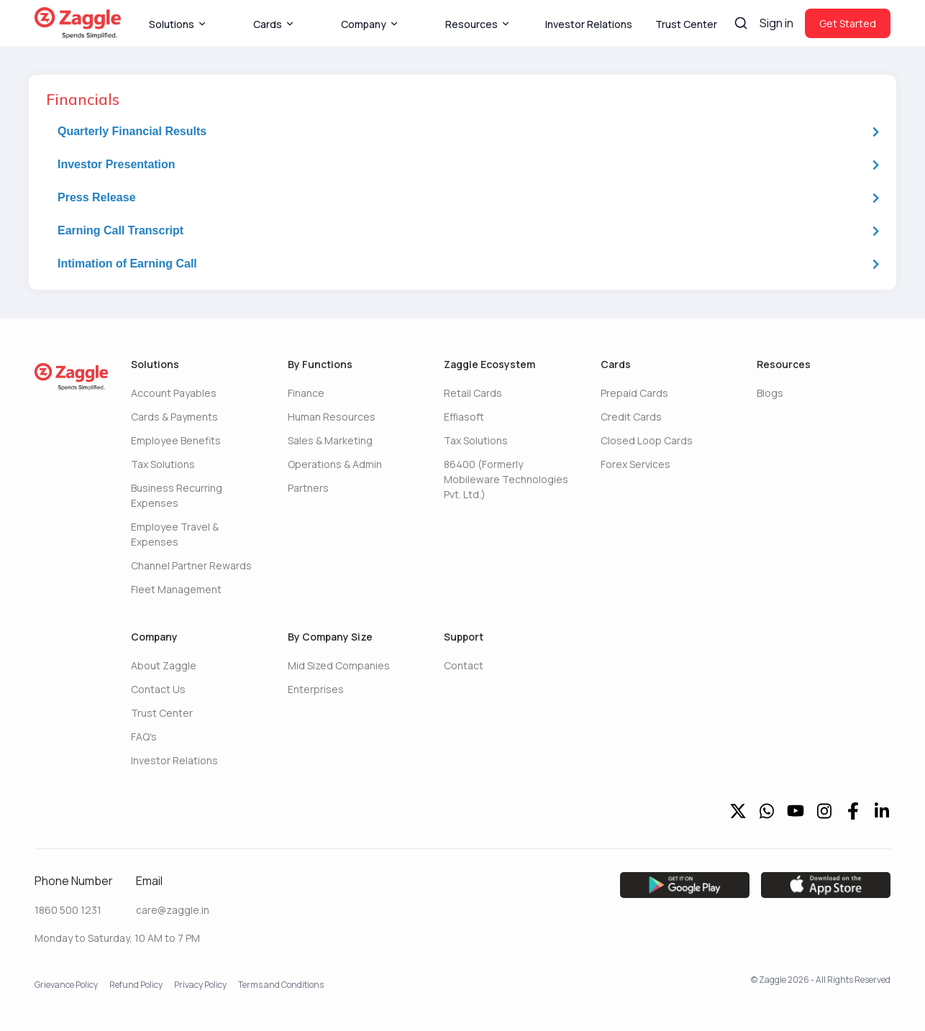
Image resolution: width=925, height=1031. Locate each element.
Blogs (770, 393)
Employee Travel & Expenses (175, 534)
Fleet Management (176, 589)
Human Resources (331, 416)
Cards (274, 24)
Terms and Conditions (281, 985)
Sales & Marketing (330, 440)
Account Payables (174, 393)
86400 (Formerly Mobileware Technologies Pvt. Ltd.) (506, 479)
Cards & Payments (174, 416)
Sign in (776, 23)
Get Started (847, 23)
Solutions (178, 24)
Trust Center (686, 24)
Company (370, 24)
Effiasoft (464, 416)
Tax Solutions (163, 464)
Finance (306, 393)
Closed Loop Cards (647, 440)
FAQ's (144, 736)
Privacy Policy (200, 985)
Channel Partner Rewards (191, 565)
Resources (478, 24)
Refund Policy (136, 985)
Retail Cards (473, 393)
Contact (463, 665)
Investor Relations (588, 24)
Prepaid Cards (634, 393)
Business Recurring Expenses (176, 495)
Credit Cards (631, 416)
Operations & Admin (335, 464)
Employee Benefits (176, 440)
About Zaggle (163, 665)
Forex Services (635, 464)
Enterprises (316, 689)
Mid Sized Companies (339, 665)
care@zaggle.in (172, 910)
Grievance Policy (66, 985)
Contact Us (158, 689)
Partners (308, 488)
